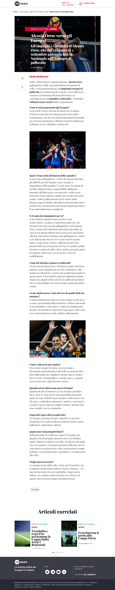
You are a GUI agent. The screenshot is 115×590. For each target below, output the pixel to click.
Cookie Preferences (35, 587)
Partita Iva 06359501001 (84, 585)
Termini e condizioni (42, 585)
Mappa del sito (29, 585)
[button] (53, 552)
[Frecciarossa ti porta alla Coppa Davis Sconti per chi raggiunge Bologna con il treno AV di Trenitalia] (89, 535)
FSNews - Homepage (20, 12)
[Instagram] (64, 572)
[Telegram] (53, 572)
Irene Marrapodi (39, 76)
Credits (53, 585)
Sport (46, 12)
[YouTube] (58, 572)
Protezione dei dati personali (66, 585)
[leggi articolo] (22, 533)
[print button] (22, 78)
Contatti (85, 574)
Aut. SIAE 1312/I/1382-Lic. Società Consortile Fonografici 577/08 (67, 582)
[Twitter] (47, 572)
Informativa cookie (21, 587)
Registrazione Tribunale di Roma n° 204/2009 (30, 582)
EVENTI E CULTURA (36, 12)
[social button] (22, 87)
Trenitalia (35, 489)
